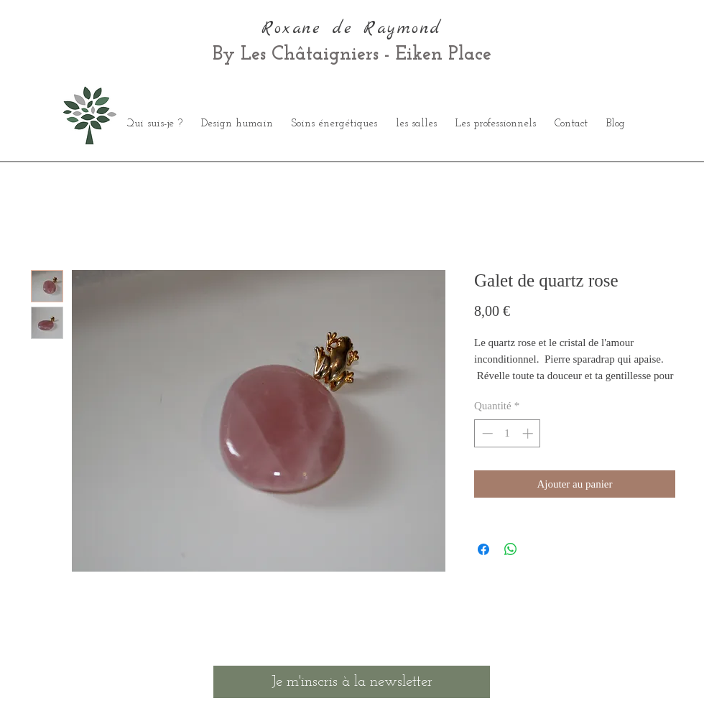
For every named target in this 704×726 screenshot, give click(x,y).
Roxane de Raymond (352, 28)
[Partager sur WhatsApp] (510, 549)
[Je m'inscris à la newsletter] (351, 682)
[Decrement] (486, 433)
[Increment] (529, 433)
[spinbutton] (507, 433)
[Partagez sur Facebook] (483, 549)
